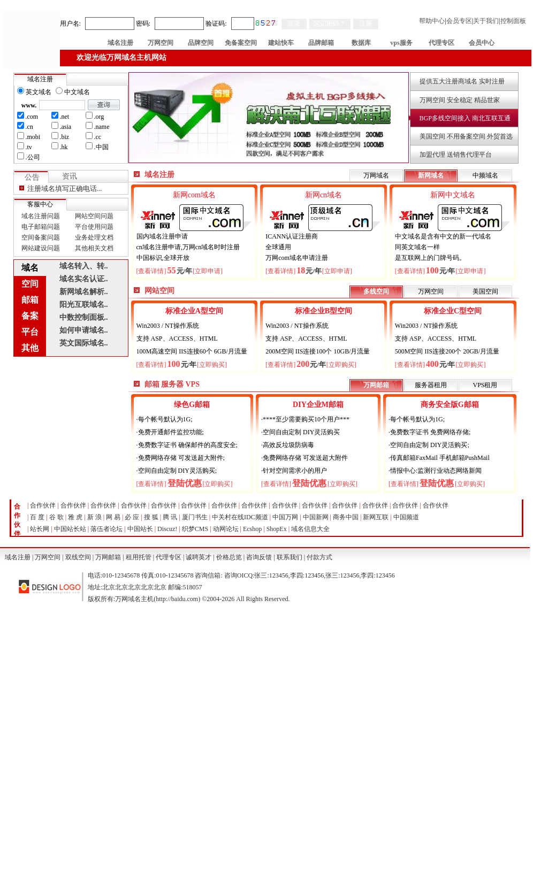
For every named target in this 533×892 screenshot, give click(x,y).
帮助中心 (432, 21)
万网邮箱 (108, 557)
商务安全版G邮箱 (450, 405)
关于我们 (486, 21)
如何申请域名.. (83, 330)
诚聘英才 (198, 557)
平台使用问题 (94, 226)
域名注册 (120, 43)
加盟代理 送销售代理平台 (456, 154)
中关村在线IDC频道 (240, 517)
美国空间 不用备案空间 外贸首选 (466, 136)
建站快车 (281, 43)
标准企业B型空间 (323, 311)
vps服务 (401, 43)
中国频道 (406, 517)
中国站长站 (70, 529)
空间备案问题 (40, 237)
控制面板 (513, 21)
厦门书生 (195, 517)
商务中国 (346, 517)
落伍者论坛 (106, 529)
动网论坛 (226, 529)
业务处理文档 (94, 237)
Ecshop (252, 529)
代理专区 (441, 43)
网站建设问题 (40, 248)
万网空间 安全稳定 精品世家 (460, 100)
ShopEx (276, 529)
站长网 (39, 529)
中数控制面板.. (83, 317)
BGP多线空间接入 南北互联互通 (465, 118)
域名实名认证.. (83, 279)
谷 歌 (56, 517)
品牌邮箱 (321, 43)
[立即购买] (212, 364)
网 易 (113, 517)
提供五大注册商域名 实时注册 (462, 81)
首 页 (80, 43)
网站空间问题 (94, 216)
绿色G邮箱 (192, 405)
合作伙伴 (43, 505)
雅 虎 (75, 517)
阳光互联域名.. (83, 305)
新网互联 (376, 517)
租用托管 (138, 557)
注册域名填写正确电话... (64, 188)
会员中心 (481, 43)
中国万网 (285, 517)
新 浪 (94, 517)
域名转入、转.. (83, 266)
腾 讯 (170, 517)
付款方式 (319, 557)
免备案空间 (241, 43)
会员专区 (459, 21)
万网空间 (160, 43)
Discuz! (167, 529)
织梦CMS (195, 529)
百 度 (37, 517)
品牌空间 (201, 43)
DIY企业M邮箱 (318, 405)
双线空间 (78, 557)
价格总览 (229, 557)
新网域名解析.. (83, 292)
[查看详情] (151, 271)
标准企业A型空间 (194, 311)
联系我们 (289, 557)
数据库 (361, 43)
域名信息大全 (310, 529)
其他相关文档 (94, 248)
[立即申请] (208, 271)
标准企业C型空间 (453, 311)
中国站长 (140, 529)
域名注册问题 (40, 216)
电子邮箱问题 (40, 226)
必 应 (132, 517)
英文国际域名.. (83, 343)
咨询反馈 (259, 557)
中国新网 (316, 517)
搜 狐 (151, 517)
